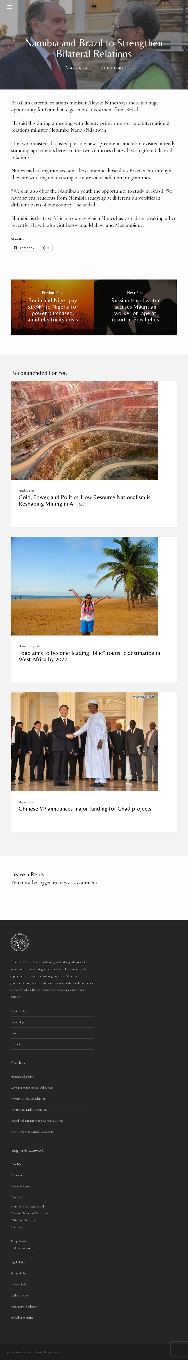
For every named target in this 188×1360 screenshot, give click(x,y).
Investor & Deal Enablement (28, 1099)
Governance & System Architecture (32, 1088)
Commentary (18, 1175)
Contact (15, 1044)
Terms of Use (18, 1273)
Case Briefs (18, 1197)
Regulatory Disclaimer (24, 1307)
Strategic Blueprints (23, 1077)
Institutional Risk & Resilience (29, 1110)
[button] (9, 6)
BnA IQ (16, 1164)
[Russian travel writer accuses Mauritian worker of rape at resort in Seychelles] (135, 307)
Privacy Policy (19, 1284)
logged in (47, 882)
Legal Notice (18, 1262)
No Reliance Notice (22, 1318)
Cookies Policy (19, 1295)
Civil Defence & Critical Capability (32, 1132)
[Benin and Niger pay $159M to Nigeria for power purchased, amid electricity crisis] (52, 307)
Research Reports (21, 1186)
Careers (15, 1033)
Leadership (17, 1022)
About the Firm (20, 1011)
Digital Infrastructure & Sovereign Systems (37, 1121)
